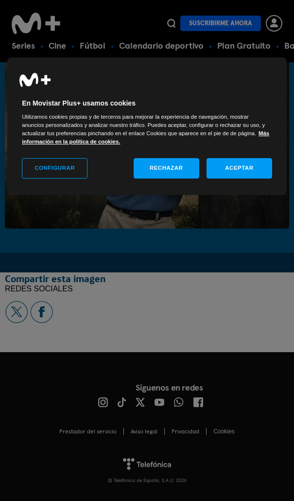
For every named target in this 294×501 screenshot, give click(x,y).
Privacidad (185, 431)
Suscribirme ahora (220, 23)
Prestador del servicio (88, 431)
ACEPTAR (239, 168)
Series (23, 45)
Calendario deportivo (161, 45)
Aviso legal (144, 431)
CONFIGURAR (55, 168)
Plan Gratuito (244, 45)
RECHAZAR (166, 168)
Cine (57, 45)
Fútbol (92, 45)
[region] (147, 126)
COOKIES (223, 431)
